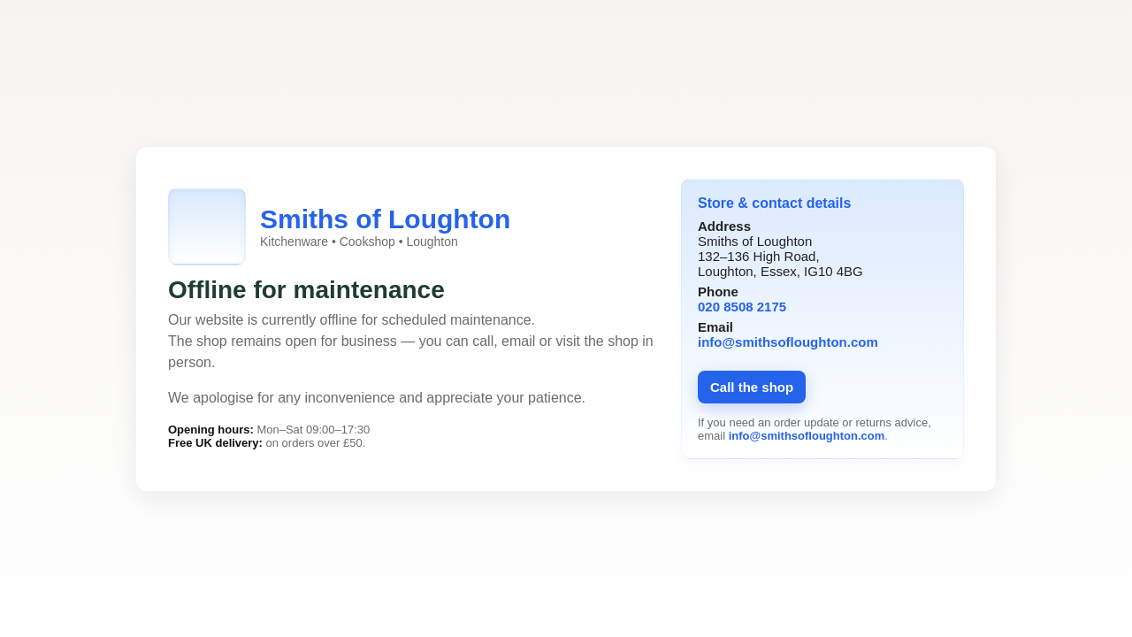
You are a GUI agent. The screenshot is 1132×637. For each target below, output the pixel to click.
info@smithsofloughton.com (788, 341)
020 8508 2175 (742, 306)
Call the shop (751, 387)
